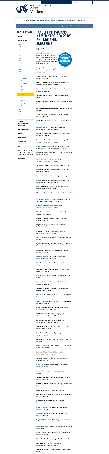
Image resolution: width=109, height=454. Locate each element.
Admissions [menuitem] (33, 21)
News (20, 36)
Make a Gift (67, 2)
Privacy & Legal (54, 443)
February (23, 103)
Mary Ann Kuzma (42, 263)
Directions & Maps (69, 443)
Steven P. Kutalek (42, 256)
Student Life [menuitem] (54, 21)
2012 (20, 115)
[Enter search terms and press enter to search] (83, 2)
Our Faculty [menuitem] (40, 21)
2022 (20, 55)
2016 (20, 72)
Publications (22, 137)
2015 (47, 26)
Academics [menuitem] (26, 21)
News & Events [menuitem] (76, 21)
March (22, 100)
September (24, 83)
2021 (20, 58)
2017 (20, 69)
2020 (20, 61)
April (22, 97)
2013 (20, 112)
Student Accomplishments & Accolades (24, 123)
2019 (20, 63)
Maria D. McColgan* (42, 282)
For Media (40, 443)
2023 (20, 52)
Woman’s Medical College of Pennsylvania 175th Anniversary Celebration (26, 153)
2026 (20, 44)
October (23, 81)
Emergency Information (53, 445)
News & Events (29, 26)
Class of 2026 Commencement (23, 142)
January (23, 106)
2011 (20, 117)
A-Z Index (33, 443)
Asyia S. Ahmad (41, 76)
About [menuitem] (83, 21)
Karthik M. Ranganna (43, 365)
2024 (20, 49)
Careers (46, 443)
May (53, 26)
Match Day (21, 158)
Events (20, 133)
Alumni (59, 2)
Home (19, 26)
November (24, 78)
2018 (20, 66)
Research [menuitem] (47, 21)
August (23, 86)
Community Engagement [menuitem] (64, 21)
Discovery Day (22, 147)
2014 (20, 109)
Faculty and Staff (50, 2)
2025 (20, 47)
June (22, 92)
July (22, 89)
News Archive (39, 26)
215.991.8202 (83, 450)
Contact (61, 443)
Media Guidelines (23, 129)
